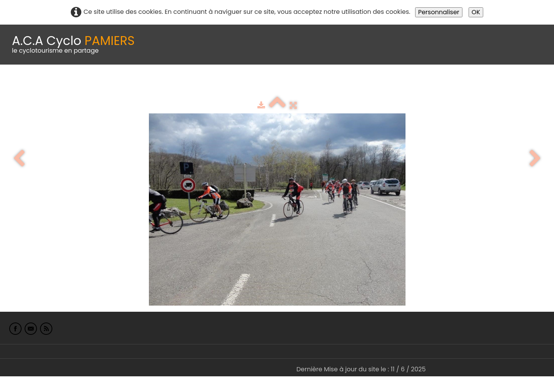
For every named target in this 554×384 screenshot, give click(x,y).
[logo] (73, 44)
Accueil (17, 83)
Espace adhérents (263, 83)
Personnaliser (438, 12)
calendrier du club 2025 (113, 83)
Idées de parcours (192, 83)
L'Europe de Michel (422, 83)
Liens (374, 83)
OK (476, 12)
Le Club (51, 83)
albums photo (330, 83)
